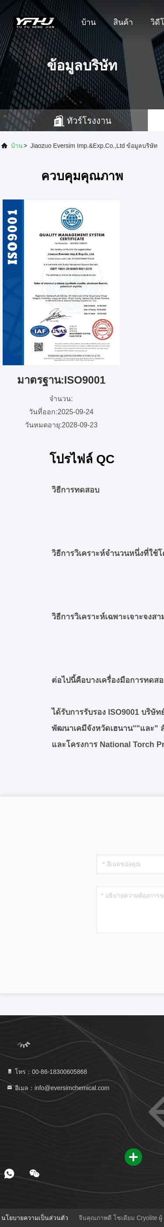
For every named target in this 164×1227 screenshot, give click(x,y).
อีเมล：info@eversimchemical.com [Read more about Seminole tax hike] (57, 1087)
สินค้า (123, 22)
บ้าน (88, 22)
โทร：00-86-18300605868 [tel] (46, 1071)
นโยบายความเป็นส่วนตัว (34, 1217)
